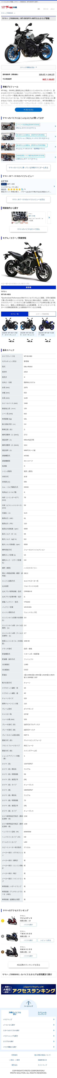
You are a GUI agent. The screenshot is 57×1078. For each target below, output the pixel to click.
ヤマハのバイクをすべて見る (28, 229)
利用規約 (14, 1055)
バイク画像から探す (9, 1047)
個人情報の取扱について (42, 1055)
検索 (39, 8)
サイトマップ (42, 1065)
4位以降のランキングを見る (28, 965)
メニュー (53, 8)
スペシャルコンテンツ (42, 1013)
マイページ (45, 8)
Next (49, 218)
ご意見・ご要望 (14, 1060)
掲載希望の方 (42, 1060)
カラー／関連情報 (42, 314)
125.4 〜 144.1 (46, 74)
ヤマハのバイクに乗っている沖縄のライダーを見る (28, 168)
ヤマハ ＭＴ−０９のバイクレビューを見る (28, 199)
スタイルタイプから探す (11, 1030)
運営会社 (14, 1065)
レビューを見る (46, 940)
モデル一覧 (15, 314)
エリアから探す (8, 1041)
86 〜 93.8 (48, 79)
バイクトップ (7, 1019)
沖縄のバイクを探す (15, 1013)
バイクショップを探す (10, 1036)
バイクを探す (28, 924)
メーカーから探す (9, 1025)
